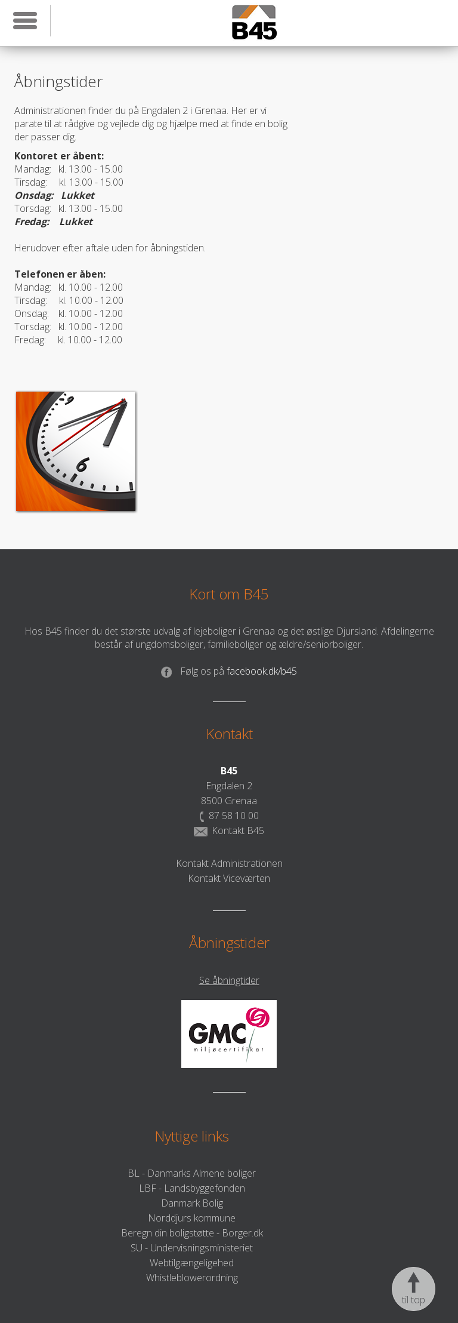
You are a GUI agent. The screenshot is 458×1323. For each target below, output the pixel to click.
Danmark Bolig (192, 1203)
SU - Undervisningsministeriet (192, 1247)
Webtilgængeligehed (192, 1262)
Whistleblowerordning (192, 1277)
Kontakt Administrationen (229, 863)
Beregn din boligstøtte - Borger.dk (192, 1232)
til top (413, 1289)
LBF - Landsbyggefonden (192, 1188)
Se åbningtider (229, 980)
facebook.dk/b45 (229, 671)
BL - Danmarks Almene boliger (192, 1173)
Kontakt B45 (229, 830)
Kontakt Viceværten (229, 878)
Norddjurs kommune (192, 1217)
